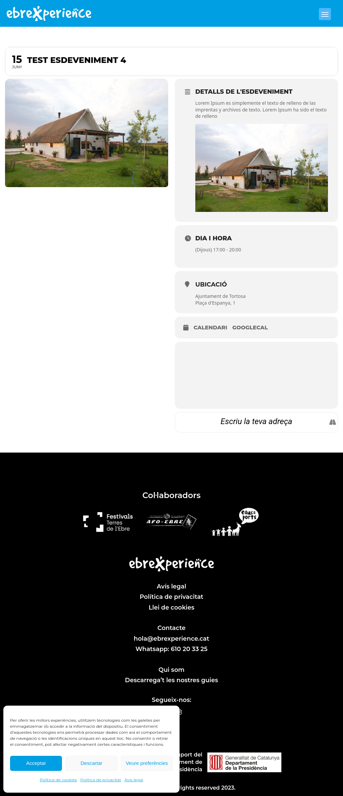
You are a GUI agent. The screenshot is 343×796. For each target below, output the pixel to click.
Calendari (210, 327)
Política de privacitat (100, 779)
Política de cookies (58, 779)
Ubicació (211, 284)
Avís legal (133, 779)
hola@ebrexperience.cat (171, 638)
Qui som (171, 669)
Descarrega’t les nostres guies (171, 680)
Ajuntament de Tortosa (220, 296)
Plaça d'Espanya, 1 (215, 303)
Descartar (91, 763)
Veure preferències (147, 763)
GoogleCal (250, 327)
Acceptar (36, 763)
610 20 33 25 (189, 649)
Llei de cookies (172, 607)
